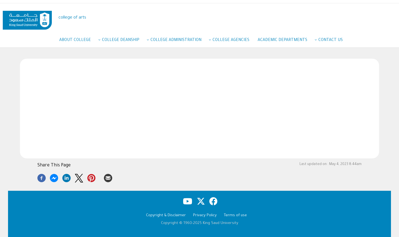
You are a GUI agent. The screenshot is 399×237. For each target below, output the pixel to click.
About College (77, 40)
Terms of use (235, 215)
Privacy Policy (205, 215)
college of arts (72, 18)
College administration (178, 40)
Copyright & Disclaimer (166, 215)
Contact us (330, 40)
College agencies (231, 40)
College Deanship (123, 40)
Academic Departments (285, 40)
